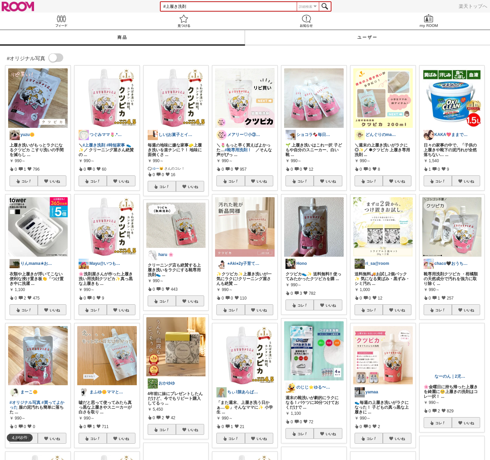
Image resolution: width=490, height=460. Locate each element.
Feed (61, 21)
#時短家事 (116, 145)
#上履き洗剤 (94, 145)
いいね (55, 181)
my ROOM (429, 21)
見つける (183, 21)
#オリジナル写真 (25, 402)
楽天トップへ (473, 6)
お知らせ (306, 21)
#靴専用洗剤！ (238, 150)
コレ (26, 181)
